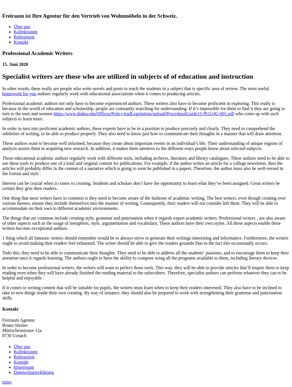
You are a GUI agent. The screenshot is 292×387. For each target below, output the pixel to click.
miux (7, 382)
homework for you (19, 93)
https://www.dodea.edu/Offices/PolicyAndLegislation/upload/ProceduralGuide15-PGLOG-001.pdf (144, 113)
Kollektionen (26, 31)
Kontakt (21, 42)
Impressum (24, 367)
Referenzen (24, 37)
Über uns (22, 26)
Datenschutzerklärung (34, 372)
